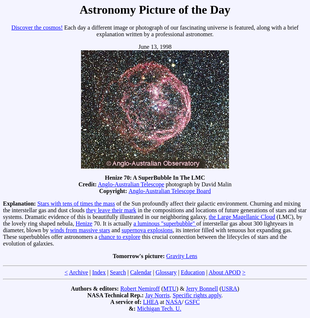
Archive (78, 272)
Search (118, 272)
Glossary (166, 272)
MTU (169, 288)
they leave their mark (111, 210)
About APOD (225, 272)
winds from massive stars (80, 230)
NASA (174, 302)
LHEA (151, 302)
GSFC (192, 302)
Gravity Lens (181, 256)
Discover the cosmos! (37, 27)
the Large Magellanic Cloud (242, 217)
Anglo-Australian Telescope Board (170, 191)
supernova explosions (147, 230)
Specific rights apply (197, 295)
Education (193, 272)
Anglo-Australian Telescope (131, 184)
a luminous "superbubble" (165, 223)
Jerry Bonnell (202, 288)
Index (98, 272)
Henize (83, 223)
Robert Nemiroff (140, 288)
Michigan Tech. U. (159, 308)
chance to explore (120, 237)
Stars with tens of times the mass (76, 203)
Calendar (141, 272)
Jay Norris (157, 295)
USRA (229, 288)
